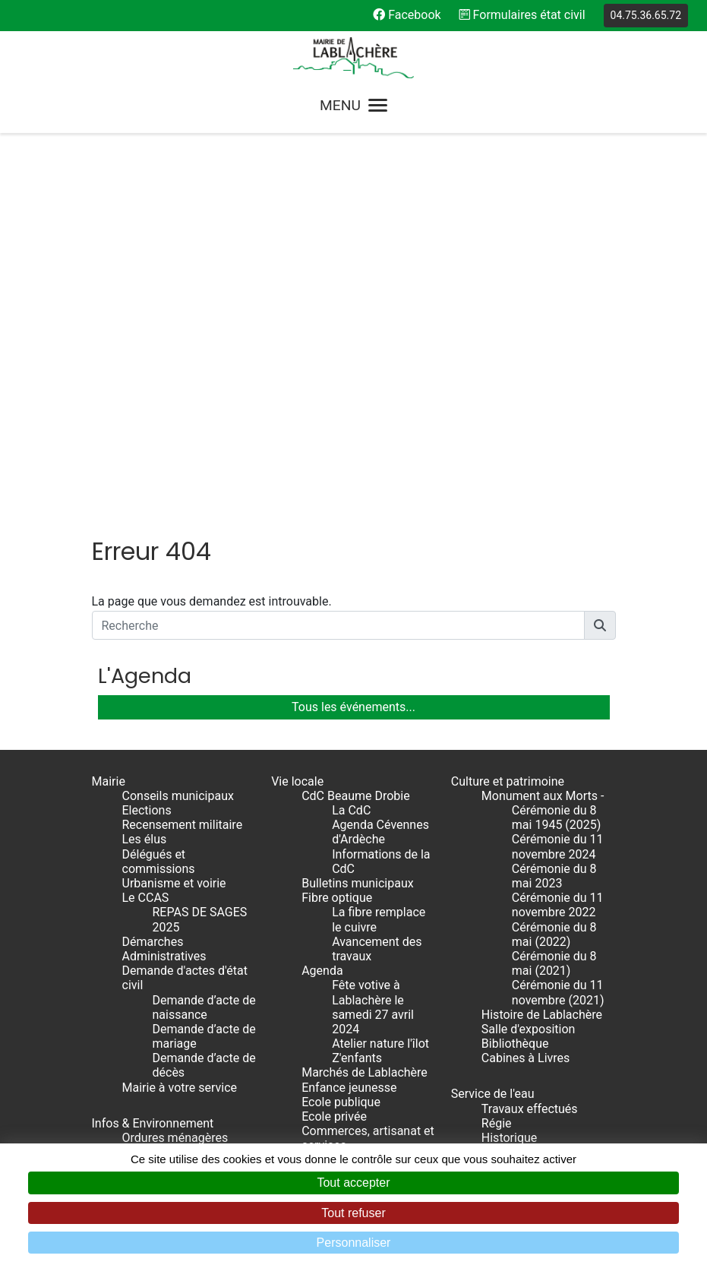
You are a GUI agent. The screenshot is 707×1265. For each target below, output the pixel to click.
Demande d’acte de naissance (204, 1007)
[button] (600, 625)
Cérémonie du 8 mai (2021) (554, 963)
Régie (496, 1123)
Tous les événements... (353, 707)
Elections (147, 810)
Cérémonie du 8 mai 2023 (554, 876)
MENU (353, 105)
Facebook (406, 15)
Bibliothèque (515, 1043)
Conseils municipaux (178, 796)
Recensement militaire (182, 825)
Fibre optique (336, 897)
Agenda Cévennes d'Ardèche (380, 832)
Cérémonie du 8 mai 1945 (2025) (556, 817)
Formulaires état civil (522, 15)
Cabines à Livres (525, 1058)
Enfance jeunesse (348, 1087)
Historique (509, 1138)
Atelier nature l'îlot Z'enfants (380, 1050)
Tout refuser (353, 1212)
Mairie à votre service (180, 1087)
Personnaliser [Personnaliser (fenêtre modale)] (354, 1242)
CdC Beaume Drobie (355, 796)
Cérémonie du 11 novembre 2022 (558, 904)
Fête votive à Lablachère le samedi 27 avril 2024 (373, 1007)
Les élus (144, 839)
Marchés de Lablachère (364, 1072)
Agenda (321, 970)
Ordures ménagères (175, 1138)
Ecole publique (340, 1102)
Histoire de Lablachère (541, 1014)
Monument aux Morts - (542, 796)
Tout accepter (353, 1182)
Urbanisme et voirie (174, 883)
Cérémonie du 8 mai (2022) (554, 934)
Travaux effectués (529, 1109)
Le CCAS (145, 897)
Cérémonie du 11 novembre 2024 (558, 846)
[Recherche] (338, 625)
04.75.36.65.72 (646, 15)
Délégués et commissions (158, 861)
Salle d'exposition (528, 1029)
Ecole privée (334, 1116)
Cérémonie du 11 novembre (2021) (558, 992)
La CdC (351, 810)
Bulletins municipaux (357, 883)
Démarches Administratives (164, 949)
